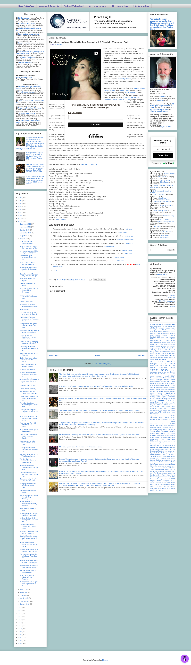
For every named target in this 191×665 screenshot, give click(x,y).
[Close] (126, 100)
